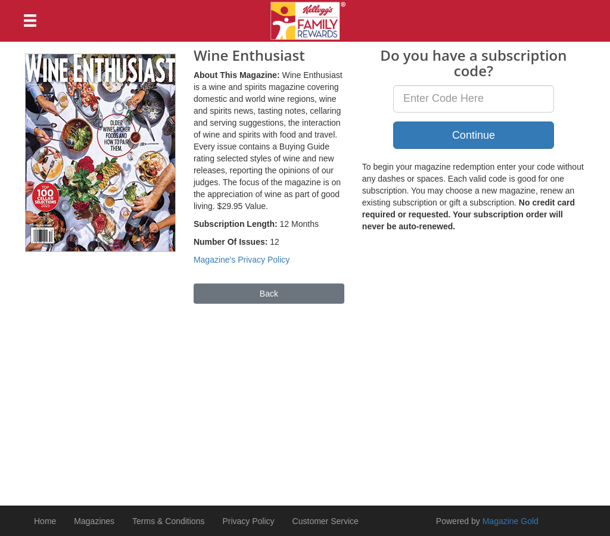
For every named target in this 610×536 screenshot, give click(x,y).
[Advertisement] (305, 399)
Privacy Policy (248, 521)
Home (45, 521)
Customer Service (325, 521)
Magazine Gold (511, 521)
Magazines (94, 521)
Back (269, 293)
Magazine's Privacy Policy (242, 259)
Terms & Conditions (168, 521)
